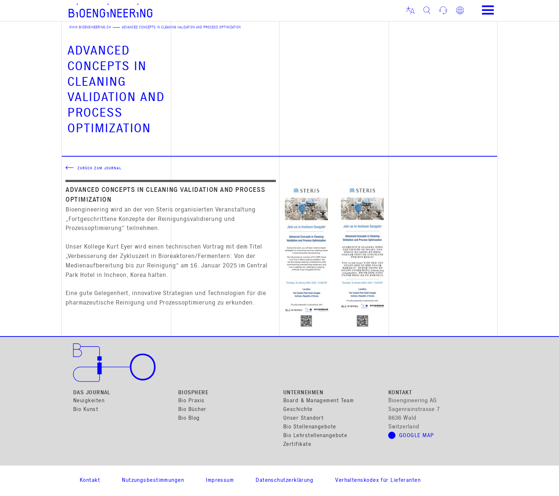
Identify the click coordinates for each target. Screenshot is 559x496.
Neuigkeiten (88, 401)
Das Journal (91, 393)
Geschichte (298, 409)
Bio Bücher (192, 409)
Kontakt (400, 393)
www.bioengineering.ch (90, 27)
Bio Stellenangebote (309, 427)
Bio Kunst (85, 409)
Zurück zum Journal (99, 168)
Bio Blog (189, 418)
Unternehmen (303, 393)
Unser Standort (303, 418)
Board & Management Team (318, 401)
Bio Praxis (191, 401)
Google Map (416, 436)
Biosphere (193, 393)
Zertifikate (297, 444)
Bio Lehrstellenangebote (315, 436)
